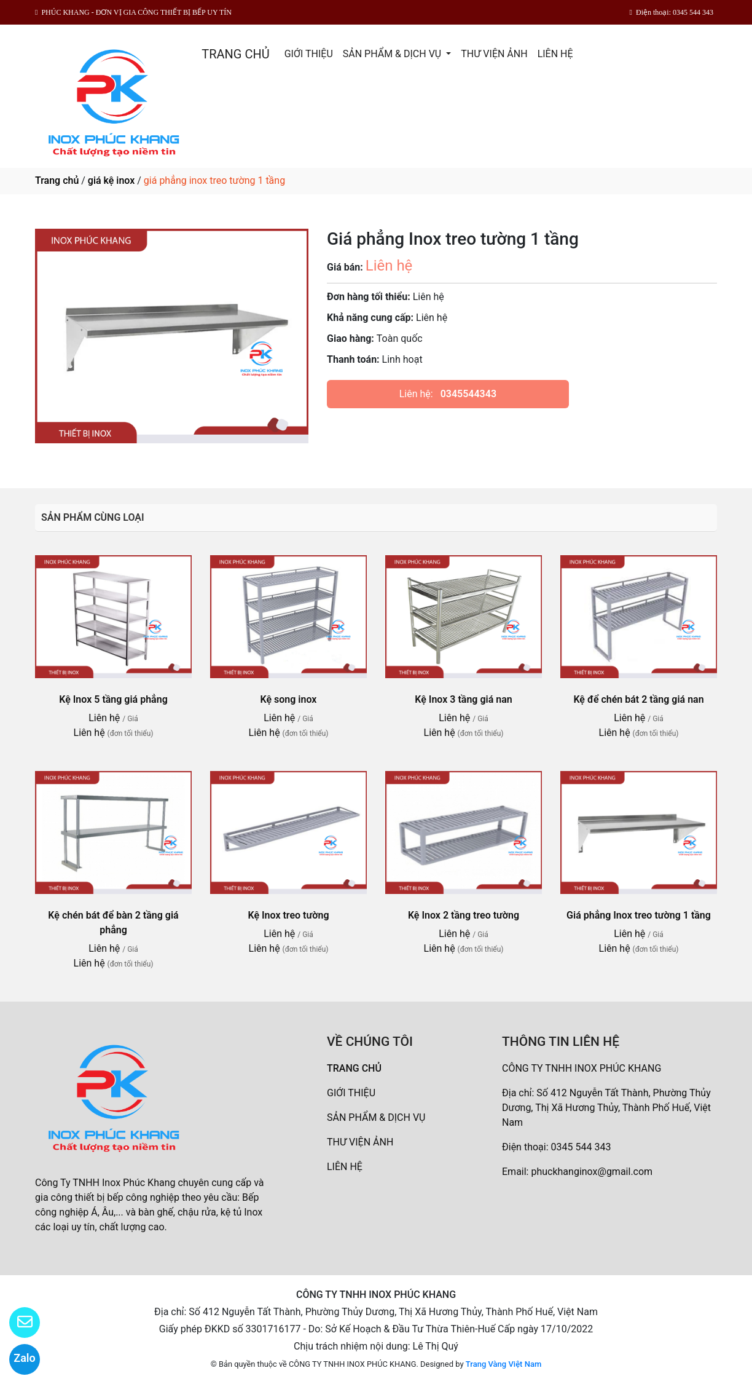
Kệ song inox (288, 699)
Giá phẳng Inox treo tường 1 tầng (638, 915)
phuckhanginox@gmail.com (591, 1171)
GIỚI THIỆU (308, 54)
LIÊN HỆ (555, 54)
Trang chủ (57, 180)
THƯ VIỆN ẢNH (494, 54)
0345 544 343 (581, 1147)
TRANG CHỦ (235, 54)
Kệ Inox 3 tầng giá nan (463, 699)
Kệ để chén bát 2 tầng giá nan (638, 699)
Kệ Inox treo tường (288, 915)
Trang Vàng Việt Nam (503, 1364)
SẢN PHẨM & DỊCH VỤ (393, 54)
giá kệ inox (111, 180)
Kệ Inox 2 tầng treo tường (463, 915)
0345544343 (468, 394)
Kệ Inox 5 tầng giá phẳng (113, 699)
